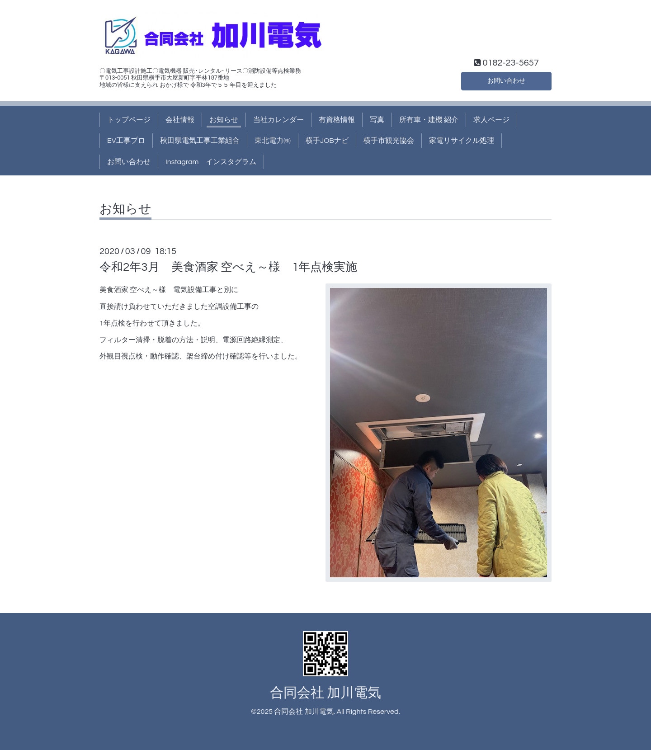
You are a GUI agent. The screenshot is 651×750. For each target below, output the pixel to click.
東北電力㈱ (273, 140)
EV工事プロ (126, 140)
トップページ (129, 119)
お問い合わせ (506, 80)
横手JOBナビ (327, 140)
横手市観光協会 (388, 140)
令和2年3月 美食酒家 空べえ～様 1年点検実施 (228, 267)
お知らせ (223, 119)
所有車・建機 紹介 (428, 119)
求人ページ (491, 119)
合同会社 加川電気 (325, 693)
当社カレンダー (278, 119)
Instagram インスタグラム (210, 161)
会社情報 (179, 119)
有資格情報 (337, 119)
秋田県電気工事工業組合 (200, 140)
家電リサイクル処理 (461, 140)
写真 (377, 119)
